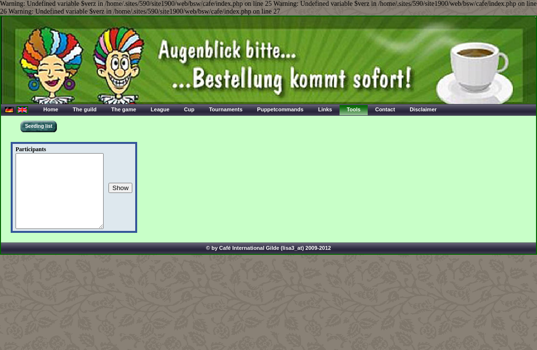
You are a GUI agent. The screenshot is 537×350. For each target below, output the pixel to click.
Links (325, 109)
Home (50, 109)
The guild (85, 109)
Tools (354, 109)
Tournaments (226, 109)
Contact (385, 109)
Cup (189, 109)
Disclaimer (423, 109)
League (160, 109)
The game (123, 109)
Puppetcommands (280, 109)
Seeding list (38, 126)
